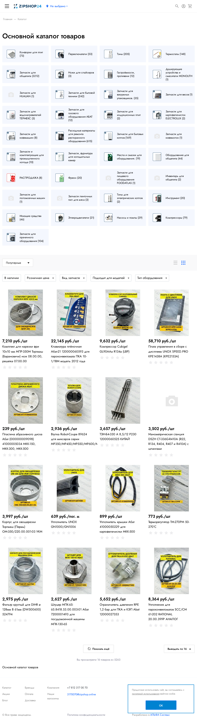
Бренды (29, 688)
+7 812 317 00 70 (77, 688)
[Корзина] (190, 6)
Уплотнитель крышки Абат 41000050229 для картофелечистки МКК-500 (117, 527)
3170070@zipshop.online (81, 694)
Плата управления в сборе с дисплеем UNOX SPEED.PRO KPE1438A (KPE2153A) (168, 351)
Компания (53, 688)
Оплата (29, 694)
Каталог (6, 688)
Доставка (30, 700)
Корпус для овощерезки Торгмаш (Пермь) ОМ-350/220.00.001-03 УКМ (22, 527)
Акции (6, 694)
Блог (5, 700)
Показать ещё (98, 649)
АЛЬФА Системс (159, 715)
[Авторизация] (183, 6)
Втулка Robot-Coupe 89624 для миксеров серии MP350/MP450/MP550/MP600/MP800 (78, 439)
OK (161, 705)
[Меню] (7, 6)
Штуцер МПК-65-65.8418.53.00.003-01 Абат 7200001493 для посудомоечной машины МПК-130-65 (70, 614)
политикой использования (145, 693)
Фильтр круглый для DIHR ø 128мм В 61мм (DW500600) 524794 (21, 609)
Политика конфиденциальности (86, 715)
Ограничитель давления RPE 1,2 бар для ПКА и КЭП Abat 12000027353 (119, 609)
